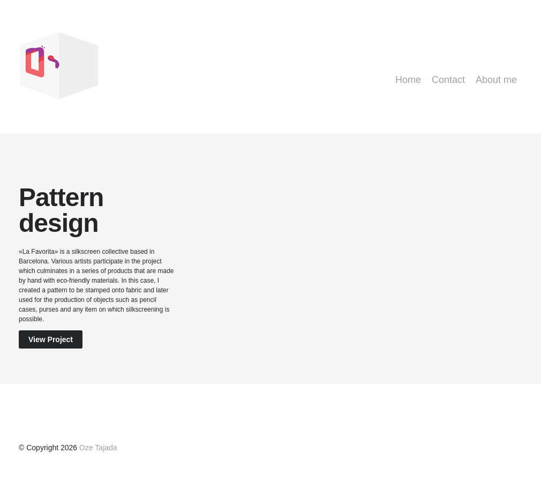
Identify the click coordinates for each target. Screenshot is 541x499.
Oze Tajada (98, 447)
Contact (448, 79)
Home (408, 79)
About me (496, 79)
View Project (50, 339)
